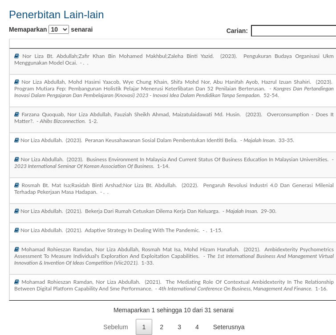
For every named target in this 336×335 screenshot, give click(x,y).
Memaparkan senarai (51, 29)
